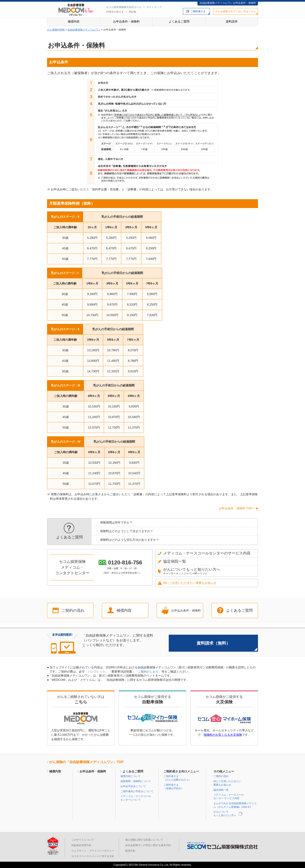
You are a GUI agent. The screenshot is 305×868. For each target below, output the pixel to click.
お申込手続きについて (133, 786)
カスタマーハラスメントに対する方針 (92, 856)
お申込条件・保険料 (126, 21)
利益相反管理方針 (81, 845)
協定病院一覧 (221, 789)
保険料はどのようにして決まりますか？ (126, 531)
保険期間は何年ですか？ (116, 522)
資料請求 (232, 21)
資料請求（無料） (213, 643)
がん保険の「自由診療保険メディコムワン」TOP (86, 762)
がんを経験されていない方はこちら (235, 11)
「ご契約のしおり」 (148, 671)
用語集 (132, 11)
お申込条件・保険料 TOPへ (237, 508)
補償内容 (74, 21)
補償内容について (130, 776)
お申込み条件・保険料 (186, 610)
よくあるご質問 (179, 21)
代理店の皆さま (115, 11)
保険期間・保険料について (135, 781)
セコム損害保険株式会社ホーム (124, 7)
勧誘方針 (130, 850)
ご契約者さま (198, 11)
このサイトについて (82, 839)
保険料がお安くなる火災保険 (223, 734)
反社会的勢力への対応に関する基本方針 (148, 845)
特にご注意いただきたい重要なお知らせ (189, 583)
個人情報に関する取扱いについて (144, 839)
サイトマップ (154, 7)
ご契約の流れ (73, 610)
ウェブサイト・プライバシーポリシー (92, 850)
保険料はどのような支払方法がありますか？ (129, 539)
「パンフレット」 (96, 671)
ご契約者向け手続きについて (136, 791)
